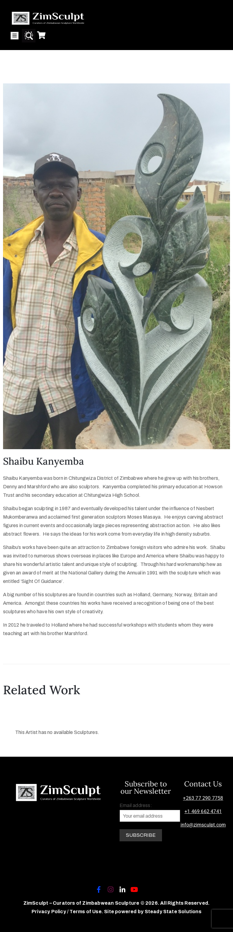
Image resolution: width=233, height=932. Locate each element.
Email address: (150, 812)
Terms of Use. (86, 911)
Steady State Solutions (173, 911)
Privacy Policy (49, 911)
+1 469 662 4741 (203, 811)
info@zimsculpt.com (203, 825)
